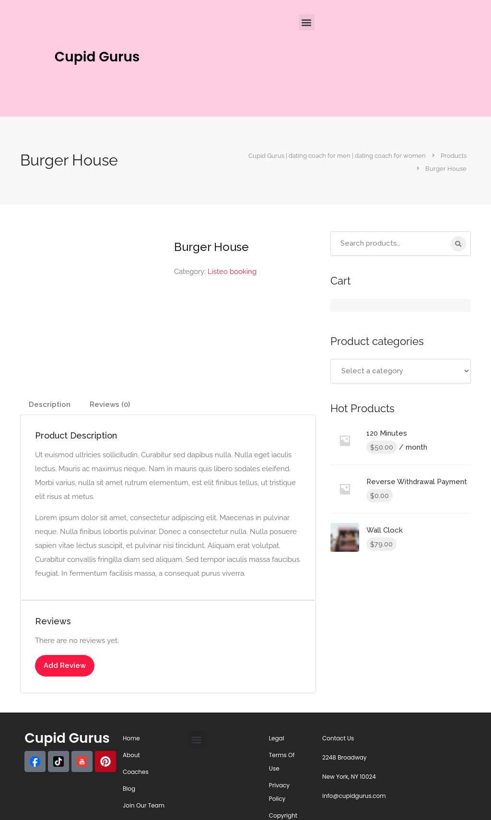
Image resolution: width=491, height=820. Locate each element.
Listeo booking (232, 271)
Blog (129, 788)
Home (131, 738)
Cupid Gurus (97, 57)
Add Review (65, 665)
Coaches (136, 772)
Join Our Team (143, 805)
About (131, 755)
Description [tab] (49, 404)
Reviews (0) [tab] (110, 404)
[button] (307, 22)
